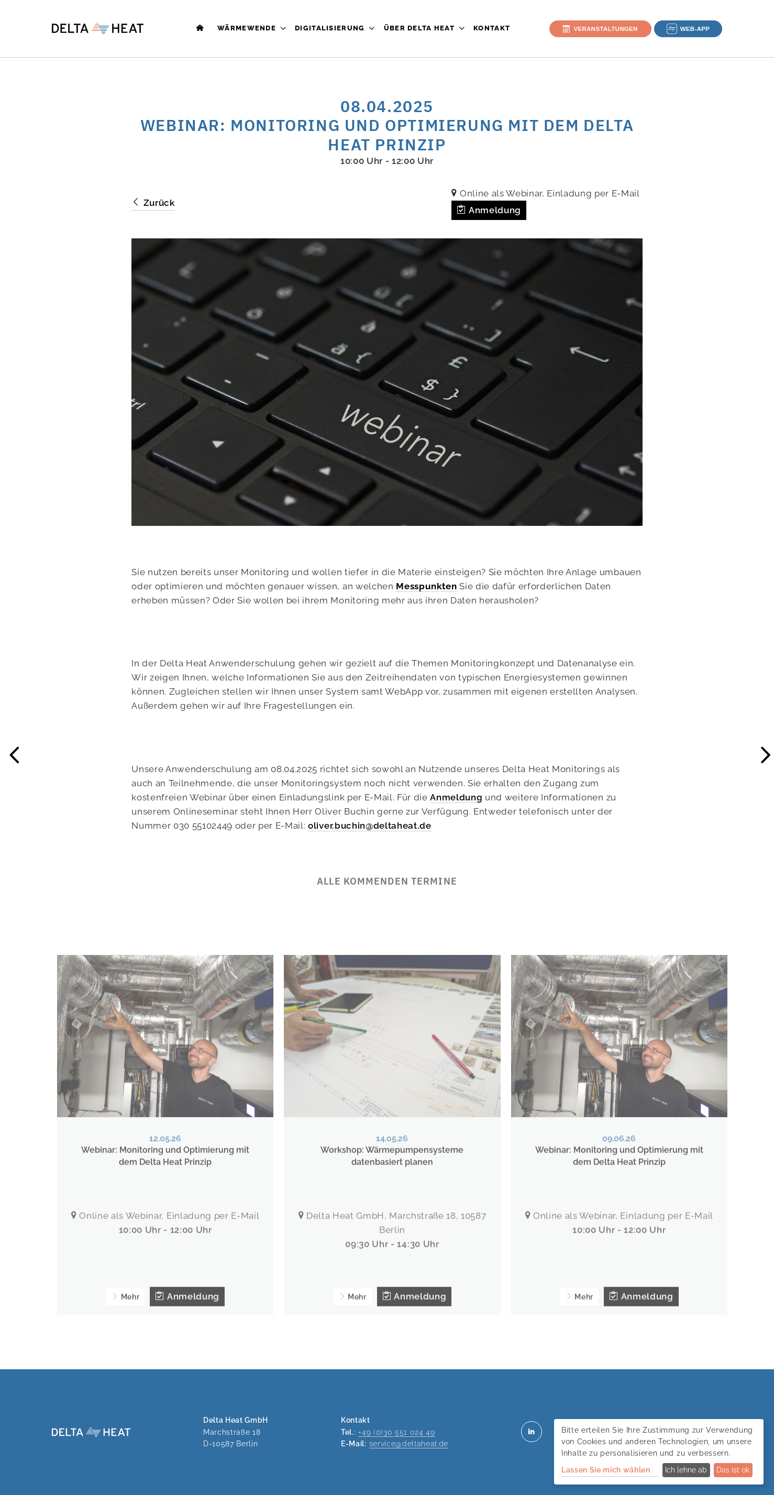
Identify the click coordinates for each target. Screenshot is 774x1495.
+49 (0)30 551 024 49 (396, 1431)
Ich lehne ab (686, 1470)
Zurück (152, 202)
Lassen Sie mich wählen (605, 1470)
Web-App (688, 29)
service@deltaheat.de (408, 1443)
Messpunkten (426, 586)
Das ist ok (732, 1470)
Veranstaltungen (600, 28)
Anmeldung (489, 210)
